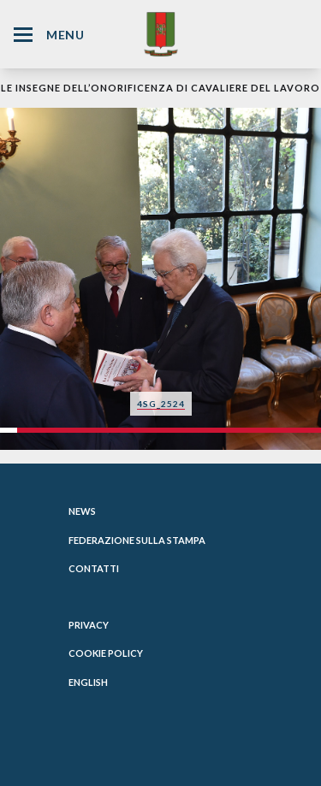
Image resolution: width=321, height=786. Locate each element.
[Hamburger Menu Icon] (23, 34)
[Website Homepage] (161, 33)
